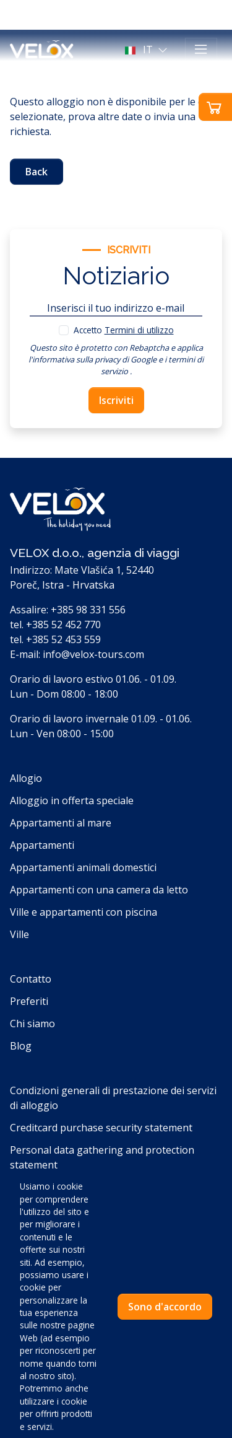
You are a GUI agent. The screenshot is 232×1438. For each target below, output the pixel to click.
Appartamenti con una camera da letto (99, 890)
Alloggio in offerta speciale (72, 800)
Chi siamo (32, 1023)
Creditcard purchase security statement (101, 1127)
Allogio (26, 778)
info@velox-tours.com (93, 654)
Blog (21, 1046)
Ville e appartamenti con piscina (83, 912)
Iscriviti (116, 400)
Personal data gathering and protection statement (102, 1157)
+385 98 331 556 (88, 609)
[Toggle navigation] (201, 49)
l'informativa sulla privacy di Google (92, 359)
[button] (147, 49)
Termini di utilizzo (139, 330)
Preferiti (29, 1001)
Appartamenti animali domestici (83, 867)
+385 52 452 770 (63, 624)
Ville (19, 934)
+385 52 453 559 (63, 639)
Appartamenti (42, 845)
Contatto (30, 979)
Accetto (124, 330)
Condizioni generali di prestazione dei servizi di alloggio (113, 1098)
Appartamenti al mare (60, 823)
